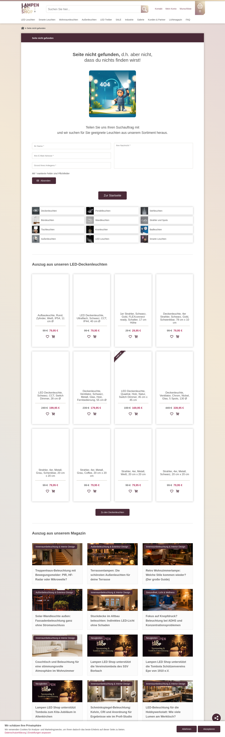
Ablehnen (186, 729)
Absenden (45, 180)
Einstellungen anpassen (39, 732)
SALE (118, 19)
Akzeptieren (209, 729)
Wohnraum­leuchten (68, 19)
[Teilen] (216, 718)
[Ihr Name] (71, 146)
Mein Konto (171, 8)
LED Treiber (106, 19)
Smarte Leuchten (47, 19)
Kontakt (158, 8)
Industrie (129, 19)
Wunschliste (185, 8)
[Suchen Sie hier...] (94, 9)
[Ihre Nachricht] (153, 155)
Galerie (140, 19)
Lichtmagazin (175, 19)
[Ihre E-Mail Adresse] (71, 156)
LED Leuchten (28, 19)
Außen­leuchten (89, 19)
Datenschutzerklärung (15, 732)
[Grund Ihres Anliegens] (71, 165)
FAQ (188, 19)
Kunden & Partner (156, 19)
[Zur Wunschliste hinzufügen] (47, 337)
